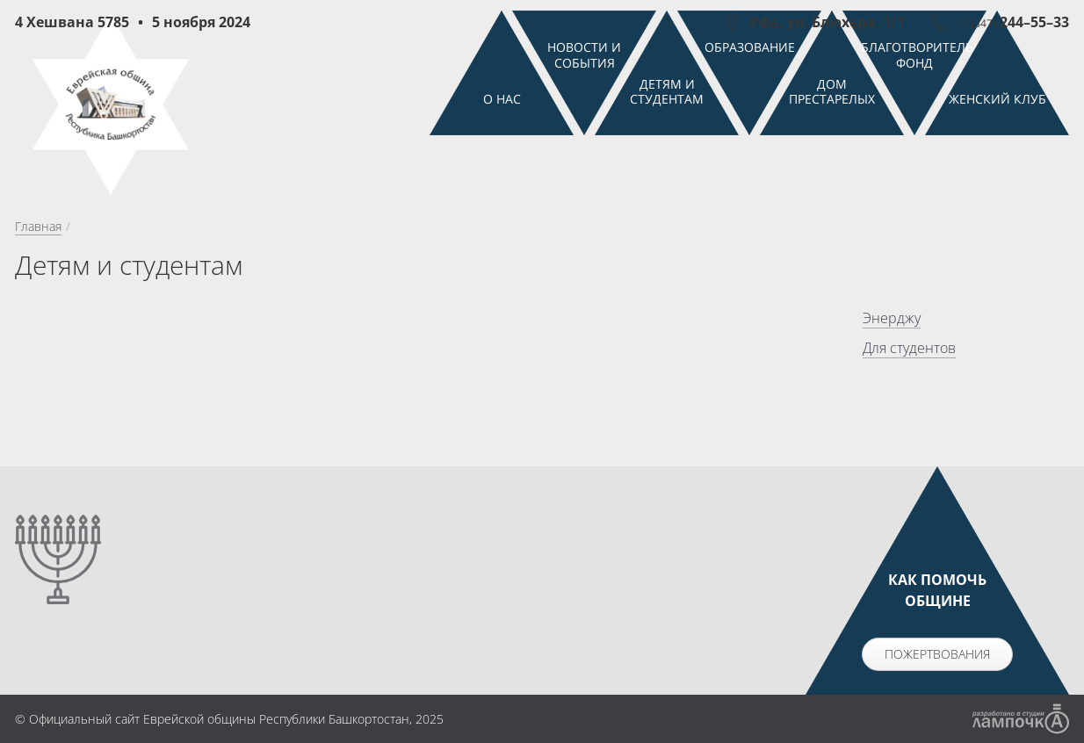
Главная (38, 298)
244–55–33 (1012, 22)
